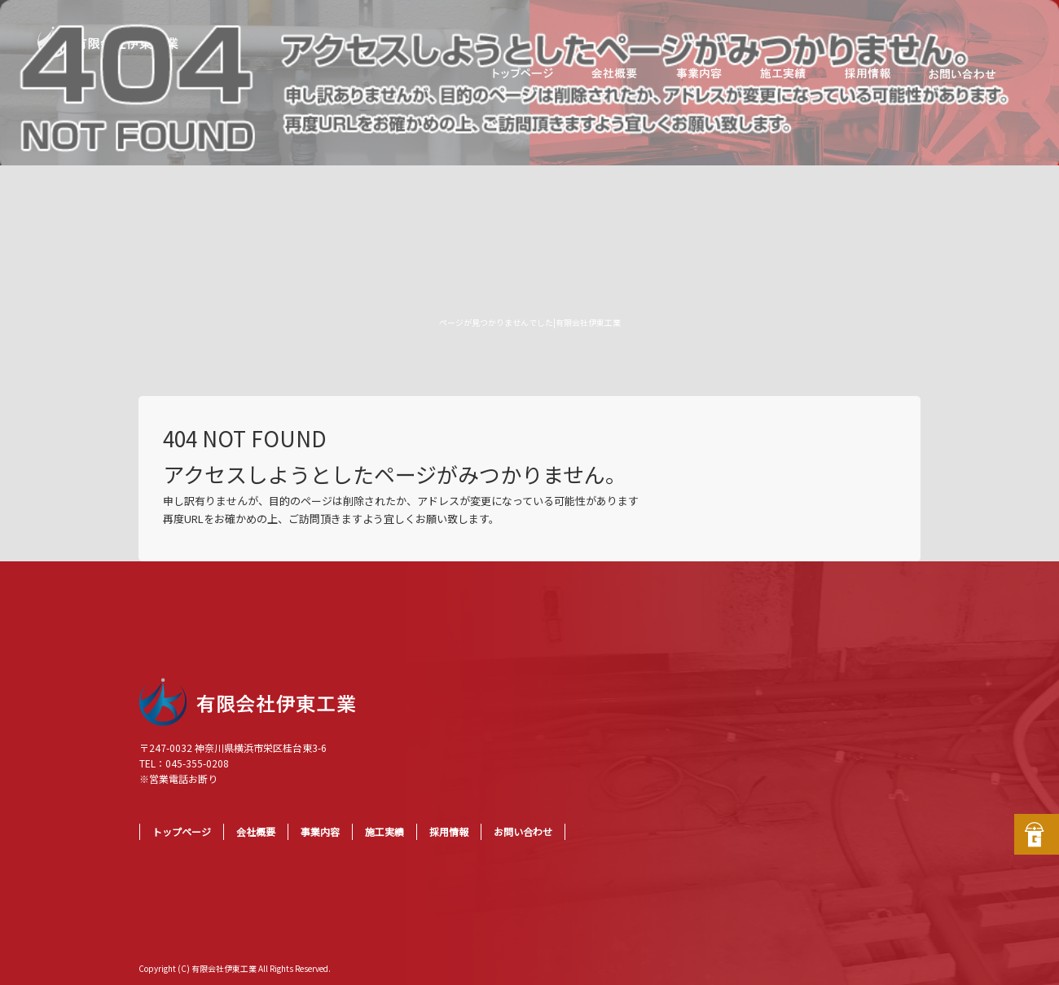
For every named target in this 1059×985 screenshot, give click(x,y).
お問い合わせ (961, 73)
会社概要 (615, 73)
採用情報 (867, 73)
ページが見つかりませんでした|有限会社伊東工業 (530, 322)
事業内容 (700, 73)
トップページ (521, 73)
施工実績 (782, 73)
